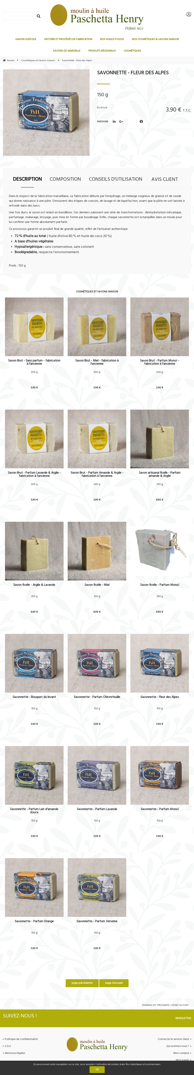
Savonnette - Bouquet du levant (34, 698)
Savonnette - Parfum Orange (34, 922)
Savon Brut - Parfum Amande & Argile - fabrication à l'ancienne (97, 474)
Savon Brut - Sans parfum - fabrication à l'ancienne (34, 362)
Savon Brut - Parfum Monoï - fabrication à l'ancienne (159, 362)
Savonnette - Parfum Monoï (160, 810)
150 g (34, 709)
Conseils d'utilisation (115, 179)
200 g (34, 372)
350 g (159, 484)
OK (97, 1070)
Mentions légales (15, 1053)
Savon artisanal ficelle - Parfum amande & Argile (159, 474)
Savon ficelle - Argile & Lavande (34, 585)
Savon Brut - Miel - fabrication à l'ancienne (97, 362)
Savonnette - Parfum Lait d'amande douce (34, 811)
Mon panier (182, 1060)
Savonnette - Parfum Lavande (97, 810)
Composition (65, 179)
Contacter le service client (173, 1039)
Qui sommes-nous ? (177, 1046)
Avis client (164, 179)
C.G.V (8, 1046)
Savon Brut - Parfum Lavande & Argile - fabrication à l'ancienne (34, 474)
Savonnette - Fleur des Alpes (133, 73)
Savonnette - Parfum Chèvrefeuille (97, 698)
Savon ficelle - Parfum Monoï (159, 585)
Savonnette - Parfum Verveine (97, 922)
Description (27, 179)
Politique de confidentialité (21, 1039)
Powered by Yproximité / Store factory (165, 1005)
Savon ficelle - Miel (97, 585)
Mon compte (181, 1053)
